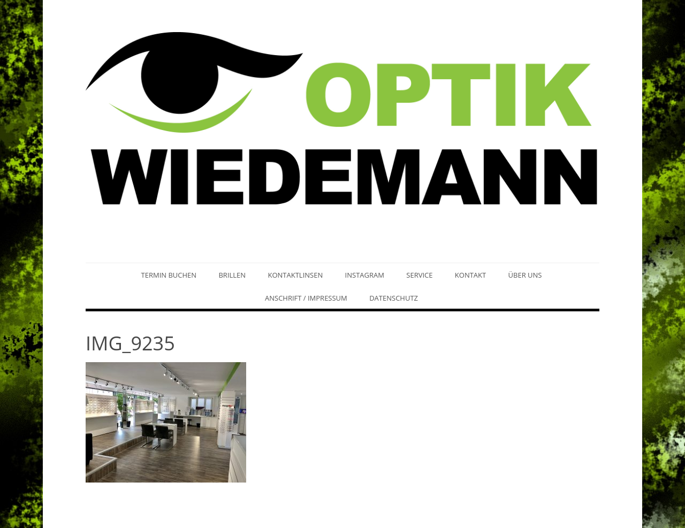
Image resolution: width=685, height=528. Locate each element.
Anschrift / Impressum (306, 298)
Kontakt (470, 275)
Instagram (364, 275)
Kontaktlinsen (295, 275)
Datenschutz (393, 298)
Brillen (232, 275)
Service (419, 275)
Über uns (525, 275)
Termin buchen (169, 275)
